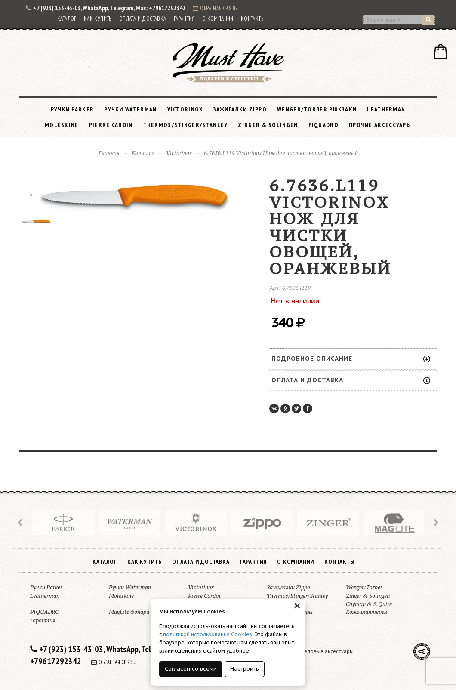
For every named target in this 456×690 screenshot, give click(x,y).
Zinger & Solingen (268, 125)
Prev (21, 522)
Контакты (253, 18)
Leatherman (386, 109)
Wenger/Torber (364, 587)
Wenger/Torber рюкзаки (317, 109)
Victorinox (185, 109)
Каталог (67, 18)
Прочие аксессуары (380, 125)
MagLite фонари (129, 612)
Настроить (244, 668)
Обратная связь (215, 8)
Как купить (98, 18)
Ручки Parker (72, 109)
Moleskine (62, 125)
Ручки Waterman (130, 109)
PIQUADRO (323, 125)
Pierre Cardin (111, 125)
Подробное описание (350, 358)
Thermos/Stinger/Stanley (185, 125)
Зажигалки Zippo (240, 109)
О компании (218, 18)
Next (435, 522)
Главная (109, 153)
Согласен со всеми (191, 668)
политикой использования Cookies (207, 634)
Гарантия (184, 18)
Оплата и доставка (142, 18)
